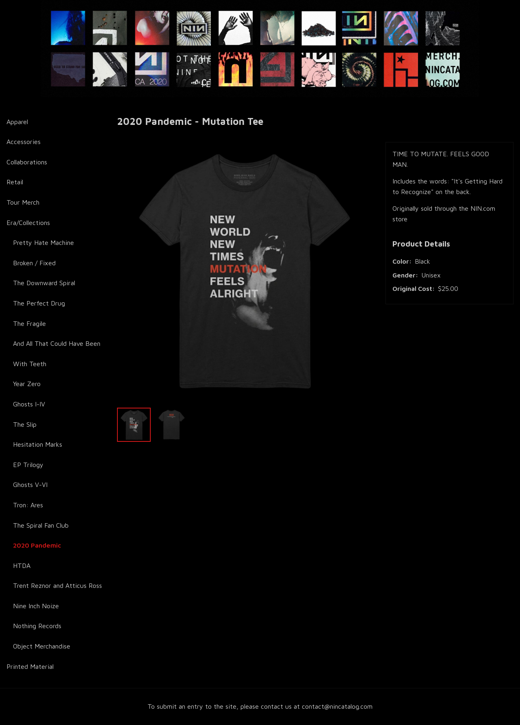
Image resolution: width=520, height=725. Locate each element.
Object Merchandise (41, 646)
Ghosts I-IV (29, 404)
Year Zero (27, 383)
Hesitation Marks (37, 444)
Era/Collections (28, 222)
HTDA (21, 565)
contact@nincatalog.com (337, 706)
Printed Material (30, 666)
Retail (14, 182)
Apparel (17, 121)
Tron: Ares (28, 505)
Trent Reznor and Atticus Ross (57, 585)
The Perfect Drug (39, 303)
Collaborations (26, 162)
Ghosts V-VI (30, 484)
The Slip (25, 424)
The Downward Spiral (44, 282)
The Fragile (29, 323)
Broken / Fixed (34, 262)
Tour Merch (22, 202)
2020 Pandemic (37, 545)
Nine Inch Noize (36, 605)
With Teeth (29, 363)
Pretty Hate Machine (43, 242)
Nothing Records (37, 625)
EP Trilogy (28, 464)
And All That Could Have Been (56, 343)
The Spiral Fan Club (41, 525)
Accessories (23, 141)
